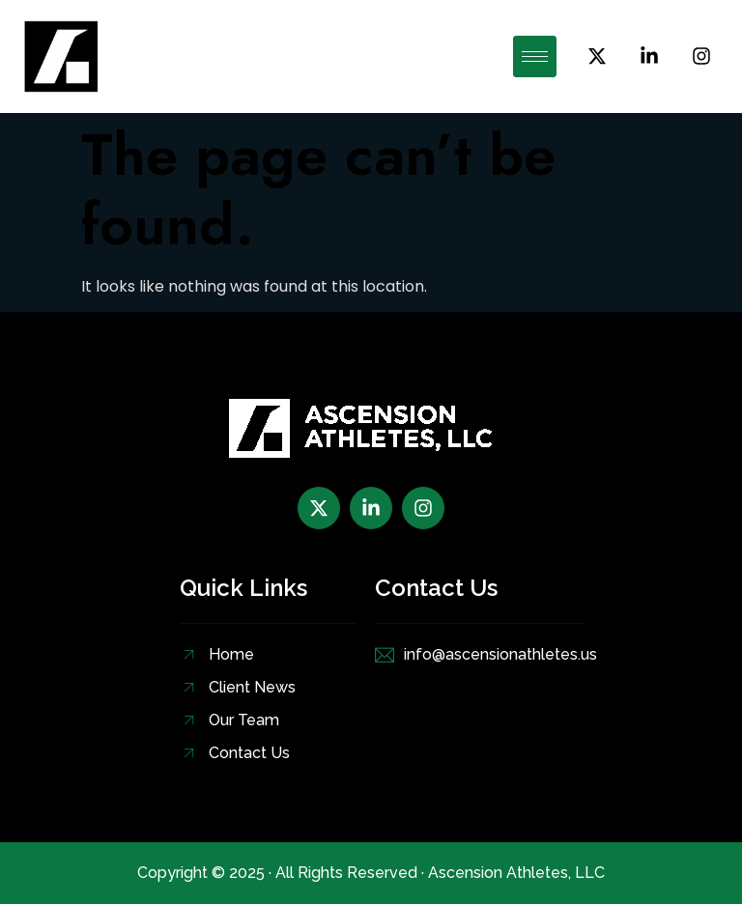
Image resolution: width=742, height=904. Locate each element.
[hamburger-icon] (534, 56)
